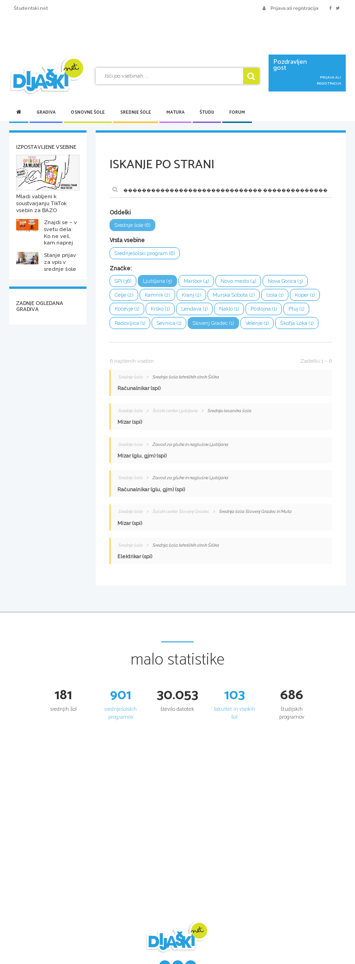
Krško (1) (160, 309)
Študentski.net (31, 8)
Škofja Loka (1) (296, 323)
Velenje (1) (257, 323)
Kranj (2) (191, 295)
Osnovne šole (88, 112)
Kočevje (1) (127, 309)
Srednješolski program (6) (145, 253)
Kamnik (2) (157, 295)
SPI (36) (123, 281)
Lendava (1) (194, 309)
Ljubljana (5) (157, 281)
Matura (175, 112)
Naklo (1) (229, 309)
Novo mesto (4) (238, 281)
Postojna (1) (264, 309)
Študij (207, 112)
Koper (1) (305, 295)
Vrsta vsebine (127, 240)
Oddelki (120, 212)
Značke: (121, 268)
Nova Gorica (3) (285, 281)
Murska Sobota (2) (234, 295)
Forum (237, 112)
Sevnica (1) (169, 323)
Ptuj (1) (296, 309)
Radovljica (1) (130, 323)
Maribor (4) (196, 281)
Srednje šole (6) (132, 225)
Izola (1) (274, 295)
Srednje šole (135, 112)
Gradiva (46, 112)
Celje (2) (124, 295)
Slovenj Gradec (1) (213, 323)
